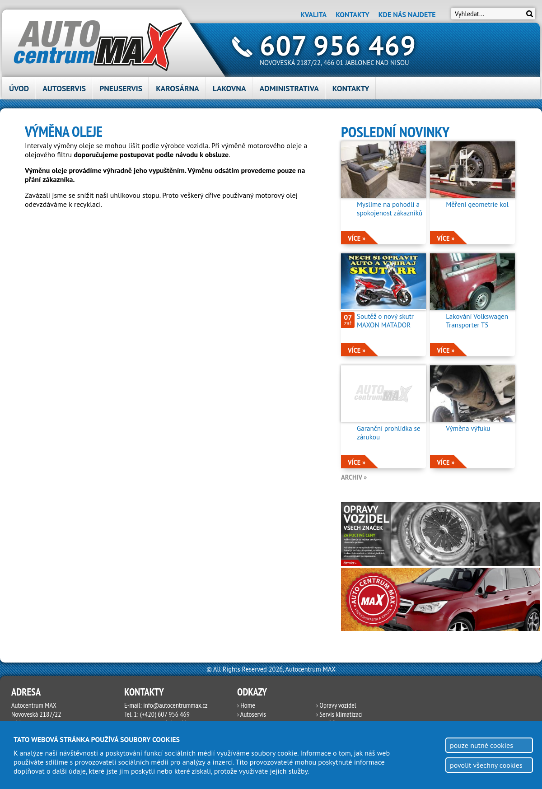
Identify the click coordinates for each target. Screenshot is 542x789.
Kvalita (313, 14)
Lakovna (229, 88)
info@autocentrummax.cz (175, 705)
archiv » (354, 477)
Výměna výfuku (468, 428)
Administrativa (289, 88)
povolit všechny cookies (486, 765)
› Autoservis (251, 714)
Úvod (19, 88)
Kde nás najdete (407, 14)
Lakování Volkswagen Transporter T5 (477, 320)
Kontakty (352, 14)
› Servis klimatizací (339, 714)
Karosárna (177, 88)
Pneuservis (120, 88)
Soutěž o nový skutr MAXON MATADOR (385, 320)
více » (356, 238)
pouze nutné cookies (481, 745)
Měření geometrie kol (477, 204)
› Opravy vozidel (336, 705)
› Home (246, 705)
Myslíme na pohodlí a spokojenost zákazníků (389, 208)
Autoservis (64, 88)
